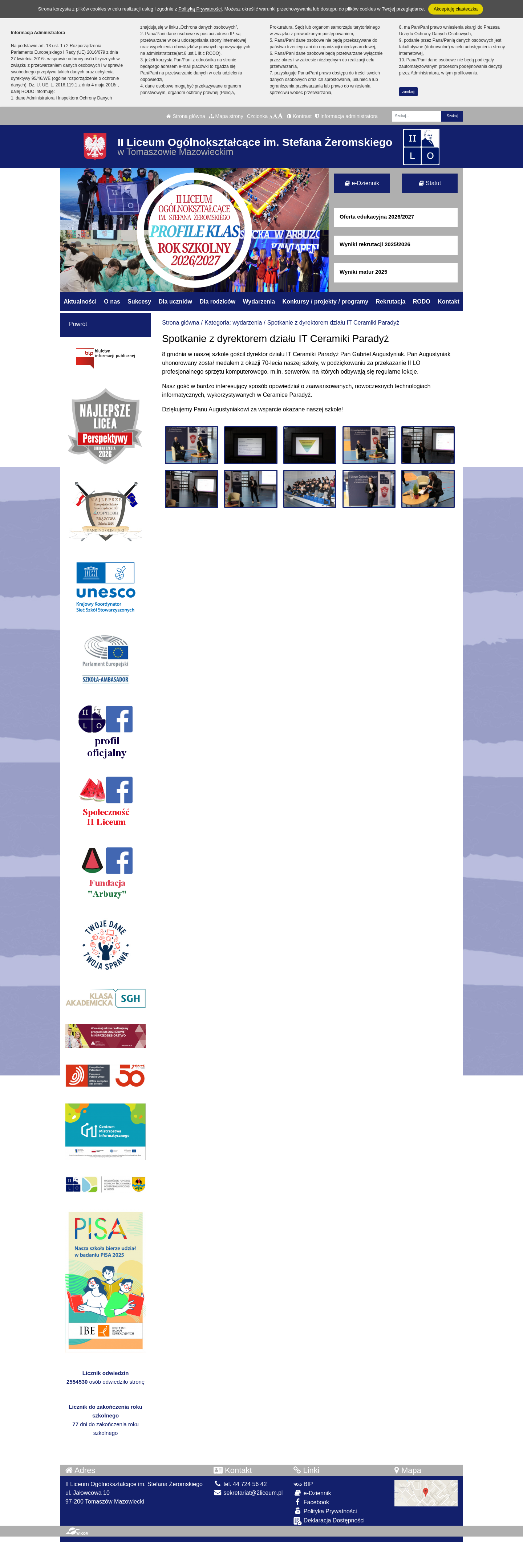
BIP (303, 1484)
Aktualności (80, 301)
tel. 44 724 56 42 (240, 1484)
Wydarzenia (259, 301)
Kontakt (448, 301)
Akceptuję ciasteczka (456, 9)
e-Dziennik (362, 183)
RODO (421, 301)
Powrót (78, 324)
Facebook (311, 1501)
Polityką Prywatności (200, 9)
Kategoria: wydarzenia (233, 323)
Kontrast (299, 116)
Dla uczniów (175, 301)
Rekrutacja (391, 301)
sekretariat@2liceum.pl (248, 1493)
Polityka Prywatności (325, 1511)
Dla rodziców (217, 301)
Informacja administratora (346, 116)
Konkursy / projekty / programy (326, 301)
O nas (112, 301)
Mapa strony (226, 116)
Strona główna (185, 116)
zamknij (408, 92)
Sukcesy (139, 301)
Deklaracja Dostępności (329, 1521)
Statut (430, 183)
